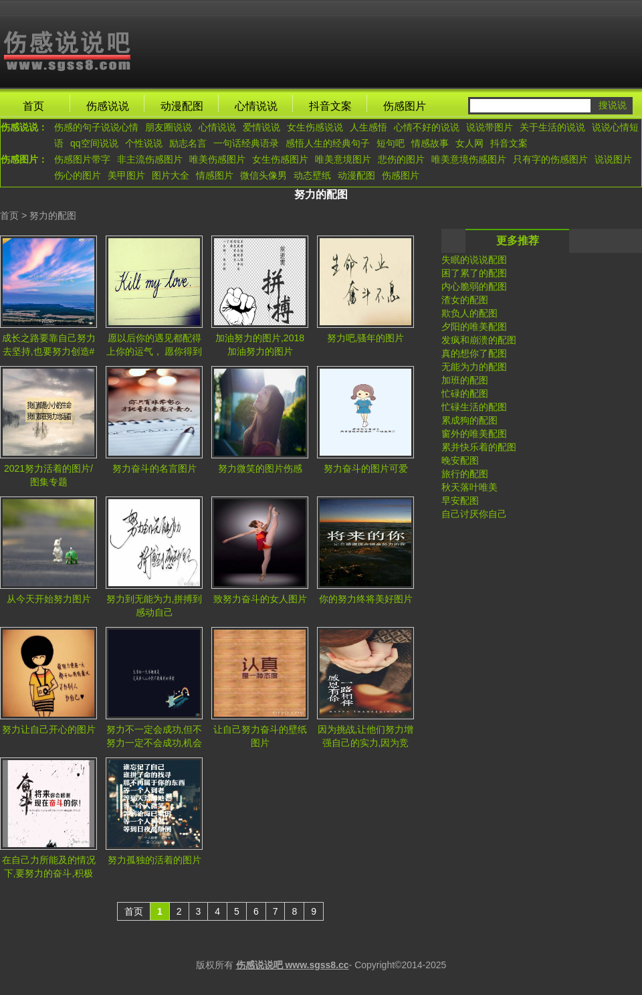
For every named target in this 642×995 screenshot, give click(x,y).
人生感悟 (368, 127)
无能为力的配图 (474, 366)
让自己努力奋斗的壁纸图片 (260, 736)
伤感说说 (107, 106)
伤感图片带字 (82, 159)
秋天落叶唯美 (469, 487)
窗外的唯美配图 (474, 433)
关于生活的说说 (552, 127)
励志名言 (188, 143)
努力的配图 (52, 215)
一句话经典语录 (246, 143)
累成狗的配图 (469, 420)
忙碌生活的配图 (474, 406)
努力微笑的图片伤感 (260, 468)
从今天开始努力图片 (49, 599)
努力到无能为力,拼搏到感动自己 (154, 606)
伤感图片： (24, 159)
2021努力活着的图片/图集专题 (48, 475)
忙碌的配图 (464, 393)
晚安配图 (460, 460)
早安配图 (460, 500)
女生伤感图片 (280, 159)
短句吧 (391, 143)
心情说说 (256, 106)
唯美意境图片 (343, 159)
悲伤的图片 (401, 159)
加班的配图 (464, 380)
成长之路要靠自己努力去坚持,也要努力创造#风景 (49, 347)
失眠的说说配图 (474, 259)
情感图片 (214, 175)
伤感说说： (24, 127)
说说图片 (613, 159)
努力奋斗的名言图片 (154, 468)
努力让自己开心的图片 (49, 729)
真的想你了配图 (474, 353)
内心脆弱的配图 (474, 286)
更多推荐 (517, 240)
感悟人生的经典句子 (328, 143)
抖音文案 (330, 106)
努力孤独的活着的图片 (154, 859)
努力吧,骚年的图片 (366, 338)
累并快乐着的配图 (478, 447)
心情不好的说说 (426, 127)
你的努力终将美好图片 (366, 599)
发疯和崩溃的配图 (478, 340)
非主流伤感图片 (150, 159)
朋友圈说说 (168, 127)
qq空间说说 (94, 143)
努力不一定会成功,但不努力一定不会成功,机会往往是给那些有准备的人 (154, 738)
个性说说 (144, 143)
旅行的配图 (464, 473)
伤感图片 (404, 106)
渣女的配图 (464, 299)
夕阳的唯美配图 (474, 326)
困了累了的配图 (474, 273)
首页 (33, 106)
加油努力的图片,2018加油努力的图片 (259, 345)
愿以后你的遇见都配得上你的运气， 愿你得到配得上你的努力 (154, 347)
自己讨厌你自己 (474, 514)
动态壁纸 (312, 175)
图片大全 (170, 175)
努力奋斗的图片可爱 (366, 468)
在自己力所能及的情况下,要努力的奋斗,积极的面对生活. (49, 868)
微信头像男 (263, 175)
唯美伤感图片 (217, 159)
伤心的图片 (77, 175)
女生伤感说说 (315, 127)
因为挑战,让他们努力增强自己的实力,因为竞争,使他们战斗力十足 (366, 738)
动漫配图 (181, 106)
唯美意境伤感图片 (468, 159)
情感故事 (430, 143)
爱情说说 (261, 127)
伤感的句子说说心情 (96, 127)
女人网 (469, 143)
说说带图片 (489, 127)
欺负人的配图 (469, 313)
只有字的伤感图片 (550, 159)
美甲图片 (126, 175)
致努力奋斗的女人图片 (260, 599)
